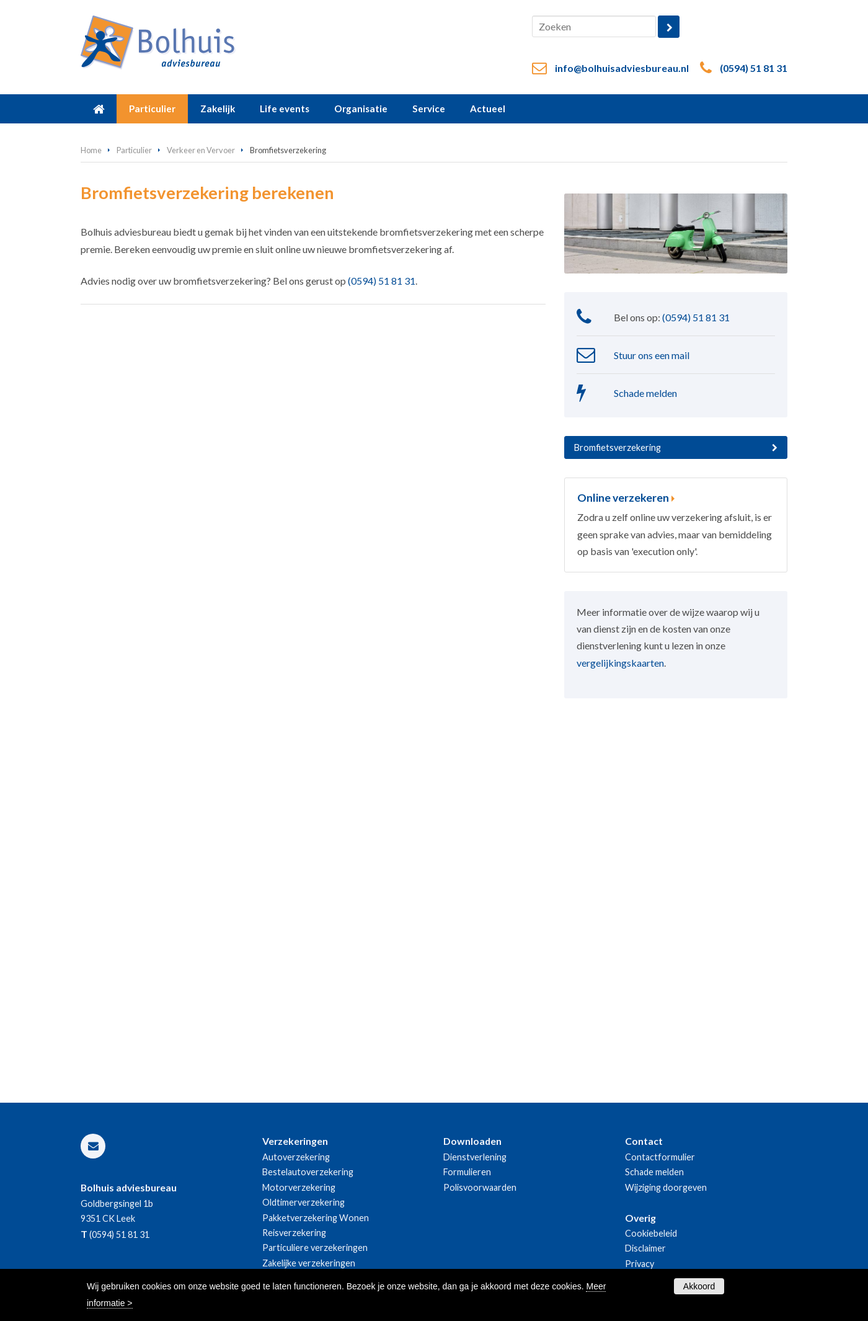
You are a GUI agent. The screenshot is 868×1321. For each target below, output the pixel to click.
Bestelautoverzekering (307, 1172)
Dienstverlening (475, 1157)
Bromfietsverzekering (617, 447)
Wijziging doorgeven (666, 1187)
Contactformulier (660, 1157)
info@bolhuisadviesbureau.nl (622, 68)
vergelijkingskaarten (620, 663)
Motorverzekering (298, 1187)
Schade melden (645, 393)
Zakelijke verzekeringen (308, 1263)
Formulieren (467, 1172)
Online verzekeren (623, 497)
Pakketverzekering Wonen (315, 1217)
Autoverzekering (296, 1157)
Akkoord (699, 1286)
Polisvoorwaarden (479, 1187)
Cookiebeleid (651, 1233)
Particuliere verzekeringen (315, 1247)
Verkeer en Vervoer (201, 150)
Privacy (639, 1263)
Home (91, 150)
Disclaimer (645, 1248)
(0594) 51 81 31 (753, 68)
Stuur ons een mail (651, 355)
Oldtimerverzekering (303, 1202)
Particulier (134, 150)
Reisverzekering (294, 1232)
